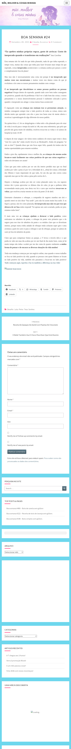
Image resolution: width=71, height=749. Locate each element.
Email (10, 410)
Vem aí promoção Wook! (16, 660)
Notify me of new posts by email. (20, 445)
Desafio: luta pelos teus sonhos (21, 309)
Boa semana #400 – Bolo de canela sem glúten (24, 508)
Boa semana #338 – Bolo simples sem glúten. (24, 519)
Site (9, 422)
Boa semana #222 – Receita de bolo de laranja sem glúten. (29, 513)
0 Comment (56, 42)
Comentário (12, 365)
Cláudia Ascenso (40, 42)
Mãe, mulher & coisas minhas (19, 2)
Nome (10, 399)
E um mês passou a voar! (16, 666)
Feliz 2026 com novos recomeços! (19, 671)
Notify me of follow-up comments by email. (25, 436)
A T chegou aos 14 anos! (15, 655)
